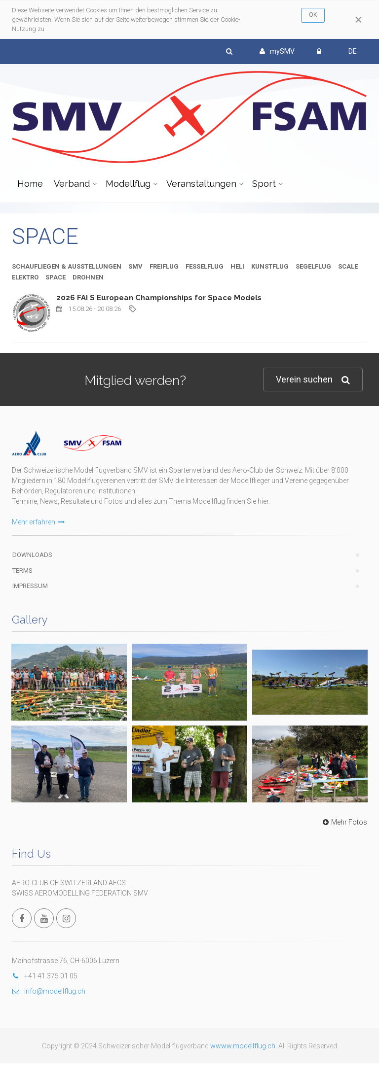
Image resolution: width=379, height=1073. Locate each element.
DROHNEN (88, 277)
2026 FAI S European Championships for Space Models (159, 297)
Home (30, 183)
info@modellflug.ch (48, 991)
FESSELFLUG (205, 266)
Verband (72, 183)
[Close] (358, 20)
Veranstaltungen (201, 183)
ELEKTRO (25, 277)
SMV (135, 266)
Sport (264, 183)
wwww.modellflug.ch (242, 1046)
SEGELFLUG (313, 266)
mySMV (277, 51)
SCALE (348, 266)
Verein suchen (313, 379)
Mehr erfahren (38, 522)
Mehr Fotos (343, 822)
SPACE (55, 277)
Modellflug (128, 183)
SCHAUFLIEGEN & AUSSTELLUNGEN (66, 266)
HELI (237, 266)
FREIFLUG (164, 266)
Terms (22, 570)
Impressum (30, 585)
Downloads (32, 554)
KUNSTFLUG (270, 266)
